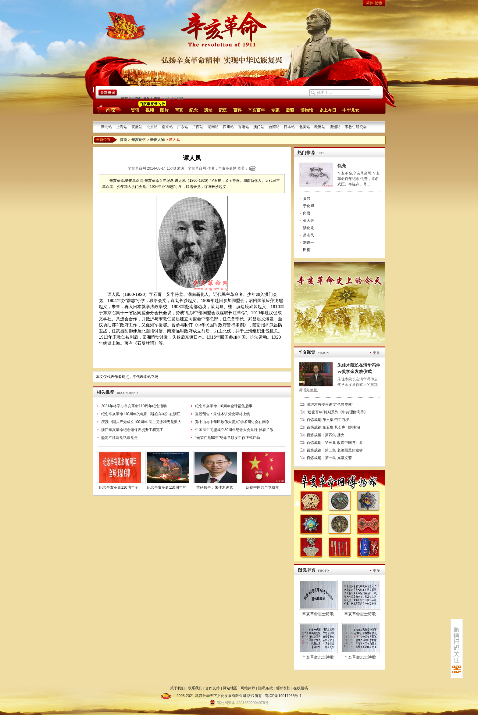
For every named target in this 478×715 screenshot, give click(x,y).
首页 (108, 110)
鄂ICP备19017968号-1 (283, 696)
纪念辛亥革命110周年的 (166, 487)
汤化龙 (308, 228)
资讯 (135, 110)
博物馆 (306, 110)
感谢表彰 (283, 688)
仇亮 (341, 165)
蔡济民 (308, 235)
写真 (179, 110)
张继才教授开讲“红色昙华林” (330, 404)
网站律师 (248, 688)
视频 (149, 110)
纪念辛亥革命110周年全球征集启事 (223, 406)
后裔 (290, 110)
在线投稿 (300, 688)
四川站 (228, 127)
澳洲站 (335, 127)
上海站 (121, 127)
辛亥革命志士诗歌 (318, 614)
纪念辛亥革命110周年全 (118, 487)
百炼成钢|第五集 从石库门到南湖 (333, 427)
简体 (369, 3)
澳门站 (258, 127)
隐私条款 (265, 688)
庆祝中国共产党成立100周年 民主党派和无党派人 (141, 422)
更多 (376, 352)
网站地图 (230, 688)
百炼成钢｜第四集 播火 (325, 435)
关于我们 (177, 688)
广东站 (182, 127)
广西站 (197, 127)
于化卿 (308, 206)
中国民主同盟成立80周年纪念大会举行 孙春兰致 (234, 430)
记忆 (223, 110)
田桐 (306, 250)
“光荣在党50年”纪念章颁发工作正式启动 (227, 438)
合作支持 (212, 688)
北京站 (152, 127)
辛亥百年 (256, 110)
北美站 (304, 127)
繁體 (378, 3)
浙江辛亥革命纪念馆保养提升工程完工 (132, 430)
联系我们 (195, 688)
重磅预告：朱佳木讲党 (214, 487)
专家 (275, 110)
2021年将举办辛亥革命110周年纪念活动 (134, 406)
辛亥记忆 (138, 140)
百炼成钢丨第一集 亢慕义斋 (329, 458)
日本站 (289, 127)
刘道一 (308, 242)
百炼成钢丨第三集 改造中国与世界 (334, 442)
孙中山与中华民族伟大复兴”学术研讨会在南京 (232, 422)
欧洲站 (319, 127)
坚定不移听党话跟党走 (119, 438)
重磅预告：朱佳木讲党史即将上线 (222, 414)
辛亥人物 (157, 140)
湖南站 (213, 127)
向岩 (306, 213)
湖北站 (106, 127)
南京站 (167, 127)
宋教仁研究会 (356, 127)
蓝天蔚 (308, 220)
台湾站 (274, 127)
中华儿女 (350, 110)
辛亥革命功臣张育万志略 (141, 98)
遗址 (208, 110)
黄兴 (306, 198)
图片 (164, 110)
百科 (237, 110)
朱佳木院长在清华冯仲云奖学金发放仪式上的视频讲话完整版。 (338, 384)
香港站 (243, 127)
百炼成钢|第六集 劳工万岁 (328, 420)
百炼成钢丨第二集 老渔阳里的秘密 (334, 450)
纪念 (193, 110)
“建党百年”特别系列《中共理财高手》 (337, 412)
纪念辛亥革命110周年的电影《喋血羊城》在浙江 (140, 414)
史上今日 (327, 110)
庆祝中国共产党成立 (262, 487)
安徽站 (136, 127)
